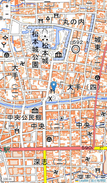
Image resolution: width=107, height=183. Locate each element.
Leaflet (81, 180)
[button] (54, 86)
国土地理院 (98, 180)
